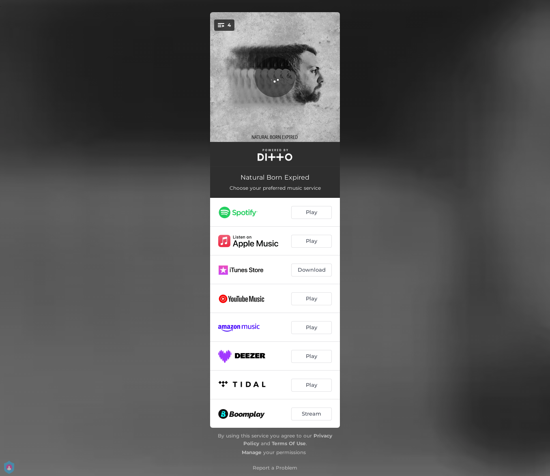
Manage (252, 452)
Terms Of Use (289, 443)
